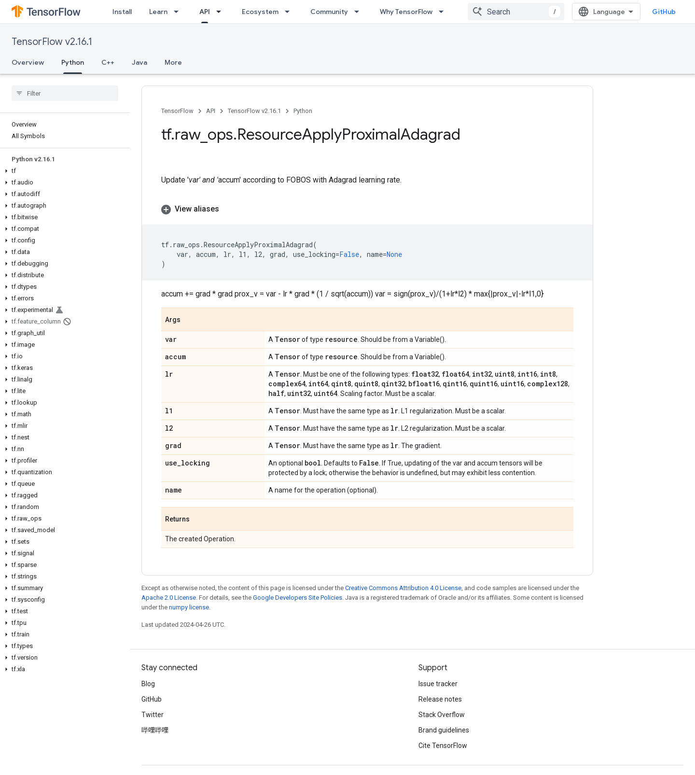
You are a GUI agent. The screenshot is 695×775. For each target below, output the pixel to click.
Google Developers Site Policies (297, 597)
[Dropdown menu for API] (221, 11)
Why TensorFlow (406, 11)
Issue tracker (438, 684)
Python (302, 110)
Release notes (440, 699)
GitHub (664, 11)
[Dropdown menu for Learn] (179, 11)
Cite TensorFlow (442, 745)
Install (122, 11)
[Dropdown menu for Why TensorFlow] (444, 11)
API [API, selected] (204, 11)
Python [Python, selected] (72, 62)
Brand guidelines (443, 730)
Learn (158, 11)
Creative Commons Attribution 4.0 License (403, 588)
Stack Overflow (441, 715)
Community (329, 11)
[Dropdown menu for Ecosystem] (290, 11)
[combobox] (516, 11)
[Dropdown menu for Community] (359, 11)
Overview (28, 62)
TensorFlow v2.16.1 (52, 42)
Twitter (152, 715)
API (210, 110)
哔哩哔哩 (154, 730)
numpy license (189, 607)
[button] (63, 171)
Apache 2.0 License (168, 597)
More (173, 62)
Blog (148, 684)
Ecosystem (260, 11)
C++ (107, 62)
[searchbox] (65, 93)
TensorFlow (177, 110)
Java (139, 62)
